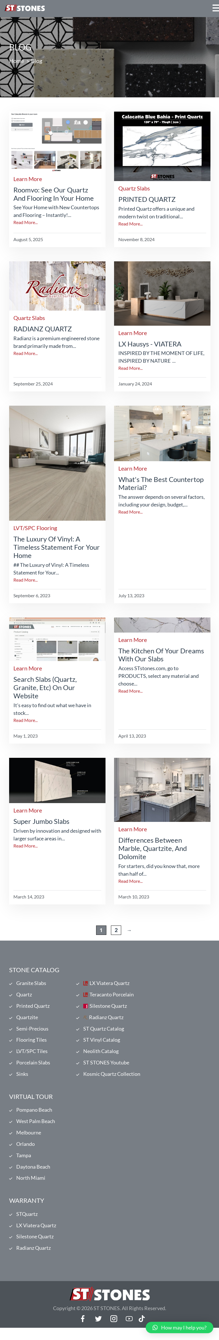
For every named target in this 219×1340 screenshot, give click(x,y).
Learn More (27, 178)
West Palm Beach (35, 1128)
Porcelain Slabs (33, 1067)
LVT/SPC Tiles (32, 1055)
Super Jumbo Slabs (41, 821)
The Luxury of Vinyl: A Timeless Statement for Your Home (56, 547)
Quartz (24, 995)
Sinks (22, 1079)
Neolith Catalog (101, 1055)
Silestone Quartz (108, 1007)
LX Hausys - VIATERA (149, 344)
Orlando (25, 1152)
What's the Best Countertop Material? (161, 483)
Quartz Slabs (134, 188)
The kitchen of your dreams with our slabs (161, 655)
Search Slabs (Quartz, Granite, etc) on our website (45, 687)
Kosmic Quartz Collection (111, 1079)
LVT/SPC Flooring (35, 527)
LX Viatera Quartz (109, 983)
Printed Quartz (33, 1007)
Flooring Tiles (31, 1043)
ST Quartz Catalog (103, 1031)
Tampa (23, 1164)
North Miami (30, 1188)
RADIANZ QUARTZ (42, 329)
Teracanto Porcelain (112, 995)
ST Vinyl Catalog (101, 1043)
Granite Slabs (31, 983)
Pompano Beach (34, 1116)
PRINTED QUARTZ (147, 199)
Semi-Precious (32, 1031)
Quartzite (27, 1019)
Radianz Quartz (106, 1019)
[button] (179, 1327)
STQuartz (27, 1224)
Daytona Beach (33, 1176)
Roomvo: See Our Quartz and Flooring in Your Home (53, 194)
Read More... (25, 222)
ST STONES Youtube (106, 1067)
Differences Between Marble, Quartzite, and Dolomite (152, 848)
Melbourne (28, 1140)
